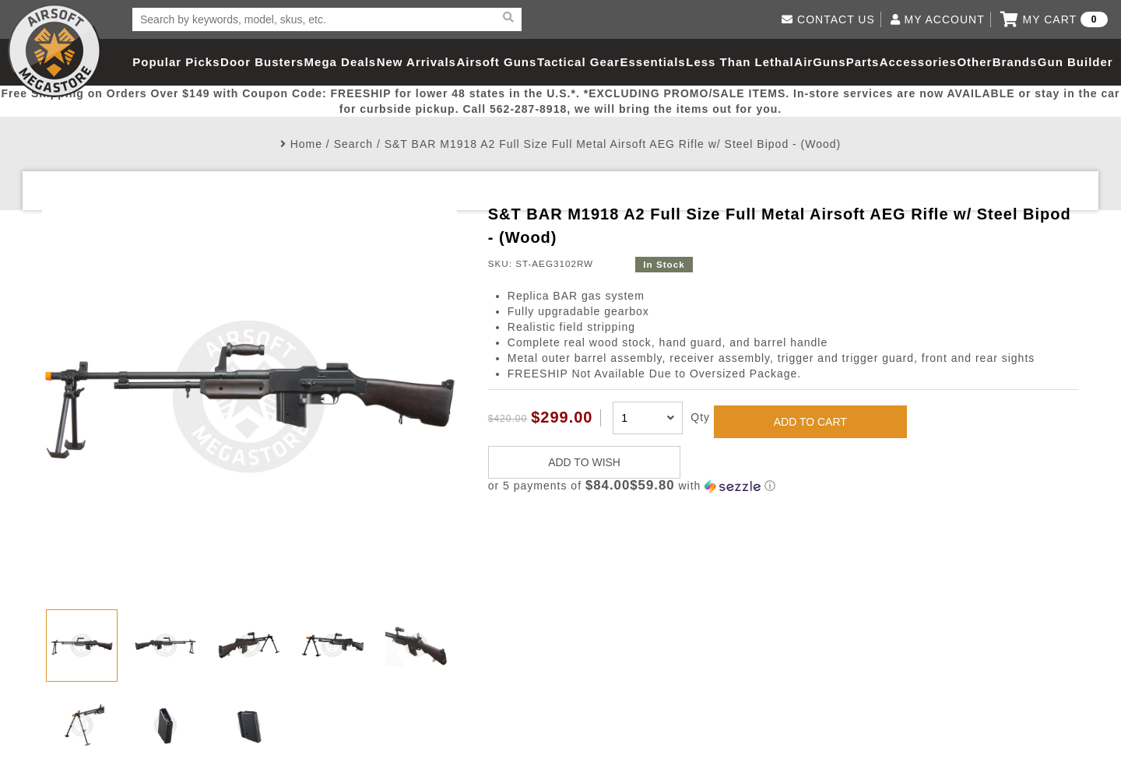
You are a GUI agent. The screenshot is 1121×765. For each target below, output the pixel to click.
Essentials (652, 61)
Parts (863, 61)
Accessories (918, 61)
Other (974, 61)
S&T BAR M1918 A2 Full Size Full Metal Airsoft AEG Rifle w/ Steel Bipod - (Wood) (613, 144)
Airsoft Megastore (54, 50)
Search (353, 144)
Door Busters (262, 61)
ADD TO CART (810, 422)
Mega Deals (340, 61)
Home (306, 144)
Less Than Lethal (740, 61)
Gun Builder (1075, 61)
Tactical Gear (578, 61)
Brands (1015, 61)
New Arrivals (416, 61)
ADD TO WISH (584, 462)
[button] (783, 486)
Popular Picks (176, 61)
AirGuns (819, 61)
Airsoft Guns (497, 61)
